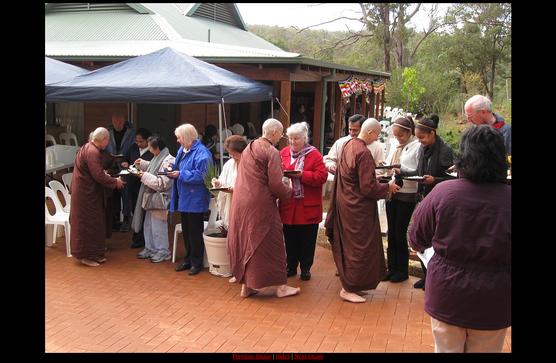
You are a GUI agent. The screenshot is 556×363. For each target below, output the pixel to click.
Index (283, 356)
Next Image (308, 356)
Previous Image (252, 356)
